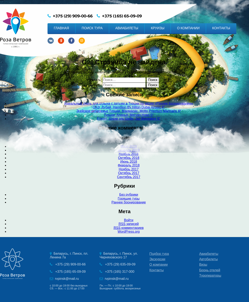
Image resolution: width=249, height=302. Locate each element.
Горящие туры (128, 198)
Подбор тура (159, 254)
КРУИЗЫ (157, 28)
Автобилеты (208, 259)
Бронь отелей (209, 270)
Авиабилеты (208, 254)
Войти (128, 220)
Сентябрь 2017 (128, 177)
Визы (203, 264)
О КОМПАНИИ (188, 28)
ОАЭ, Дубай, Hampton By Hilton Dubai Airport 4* (129, 107)
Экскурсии (157, 259)
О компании (158, 264)
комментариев (129, 228)
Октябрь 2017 (128, 173)
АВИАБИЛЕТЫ (126, 28)
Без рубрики (128, 194)
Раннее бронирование (128, 202)
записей (128, 224)
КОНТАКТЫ (221, 28)
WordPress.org (129, 231)
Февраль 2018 (128, 165)
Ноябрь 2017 (129, 169)
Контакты (156, 270)
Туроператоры (210, 275)
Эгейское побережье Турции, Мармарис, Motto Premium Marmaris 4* (128, 111)
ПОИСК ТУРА (92, 28)
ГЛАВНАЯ (61, 28)
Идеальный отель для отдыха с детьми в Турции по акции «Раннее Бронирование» (128, 103)
